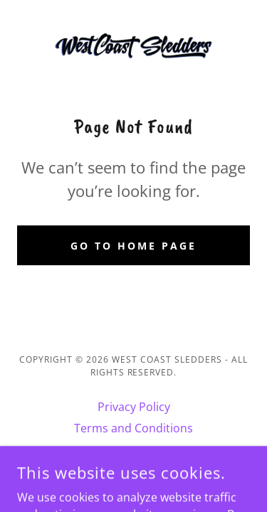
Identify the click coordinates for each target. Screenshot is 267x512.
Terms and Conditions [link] (133, 428)
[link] (134, 45)
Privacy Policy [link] (134, 407)
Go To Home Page (133, 245)
